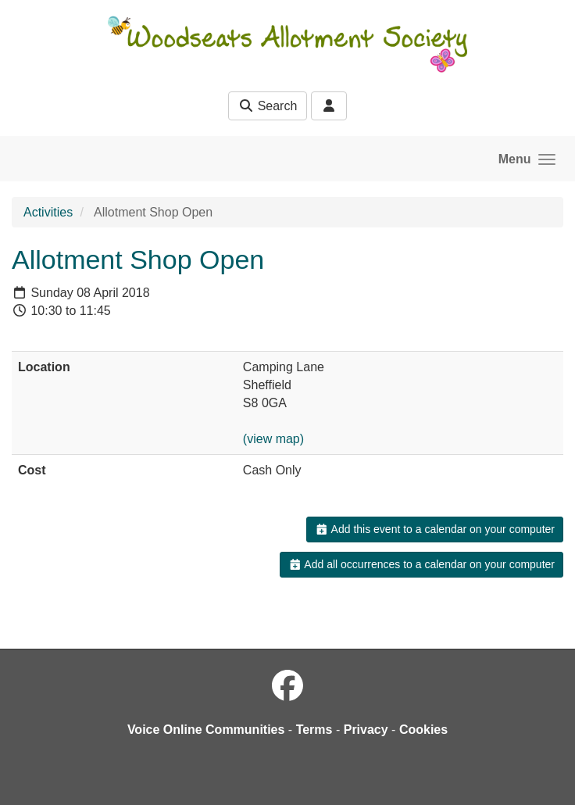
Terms (314, 729)
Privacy (366, 729)
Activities (48, 212)
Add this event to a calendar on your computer (435, 529)
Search (267, 106)
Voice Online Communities (206, 729)
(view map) (273, 438)
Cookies (423, 729)
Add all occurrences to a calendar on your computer (421, 564)
